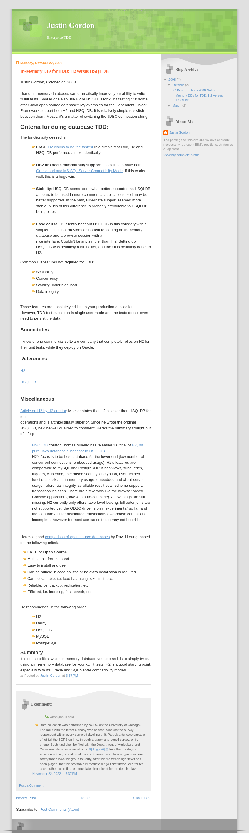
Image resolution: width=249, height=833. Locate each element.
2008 (172, 79)
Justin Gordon (70, 25)
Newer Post (26, 798)
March (177, 105)
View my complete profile (181, 155)
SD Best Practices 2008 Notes (193, 90)
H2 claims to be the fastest (70, 147)
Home (85, 798)
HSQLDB (28, 382)
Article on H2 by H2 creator (43, 411)
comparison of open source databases (77, 537)
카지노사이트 (98, 749)
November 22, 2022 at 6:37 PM (54, 773)
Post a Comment (31, 785)
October (178, 85)
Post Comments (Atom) (59, 809)
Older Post (142, 798)
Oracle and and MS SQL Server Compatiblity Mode (79, 171)
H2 (22, 370)
